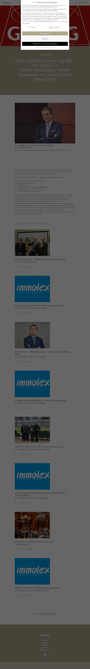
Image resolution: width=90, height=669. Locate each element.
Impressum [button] (53, 47)
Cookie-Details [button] (38, 47)
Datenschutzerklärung (27, 21)
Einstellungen (58, 21)
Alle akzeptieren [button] (45, 33)
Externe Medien (55, 27)
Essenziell (32, 27)
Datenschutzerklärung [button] (46, 47)
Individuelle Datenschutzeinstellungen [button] (45, 44)
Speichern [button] (45, 39)
